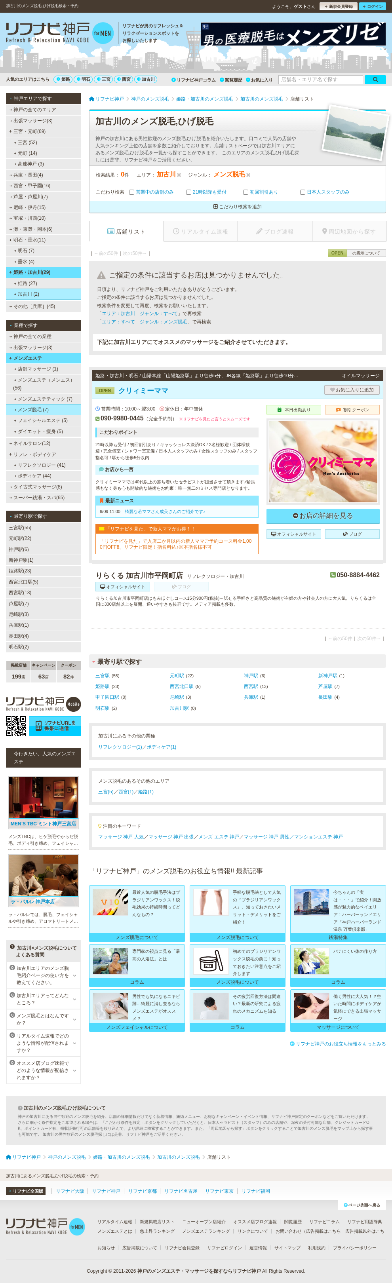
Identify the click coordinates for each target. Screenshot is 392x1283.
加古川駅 (179, 708)
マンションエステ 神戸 (318, 837)
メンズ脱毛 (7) (31, 409)
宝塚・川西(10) (28, 218)
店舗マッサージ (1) (36, 369)
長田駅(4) (19, 636)
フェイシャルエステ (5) (41, 420)
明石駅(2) (19, 647)
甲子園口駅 (107, 697)
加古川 (146, 79)
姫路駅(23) (20, 571)
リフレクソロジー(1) (120, 747)
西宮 (124, 79)
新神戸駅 (327, 676)
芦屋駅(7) (19, 603)
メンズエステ (25, 358)
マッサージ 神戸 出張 (171, 837)
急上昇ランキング (157, 1231)
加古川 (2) (26, 294)
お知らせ (106, 1247)
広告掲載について (139, 1247)
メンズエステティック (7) (43, 399)
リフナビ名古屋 (181, 1191)
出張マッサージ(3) (31, 121)
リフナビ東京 (219, 1191)
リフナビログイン (224, 1247)
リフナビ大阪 (70, 1191)
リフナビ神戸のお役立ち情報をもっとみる (338, 1044)
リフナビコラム (324, 1221)
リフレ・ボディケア (32, 454)
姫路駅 (102, 686)
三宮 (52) (25, 142)
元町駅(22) (20, 538)
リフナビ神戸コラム (193, 80)
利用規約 (316, 1247)
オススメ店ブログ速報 (255, 1221)
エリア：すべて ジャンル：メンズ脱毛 (144, 322)
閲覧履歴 (231, 80)
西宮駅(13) (20, 592)
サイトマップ (287, 1247)
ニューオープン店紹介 (204, 1221)
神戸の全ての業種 (30, 336)
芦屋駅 (325, 686)
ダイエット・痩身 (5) (38, 431)
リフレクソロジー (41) (40, 465)
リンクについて (253, 1231)
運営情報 (258, 1247)
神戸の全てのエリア (33, 109)
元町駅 (177, 676)
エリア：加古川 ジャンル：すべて (140, 313)
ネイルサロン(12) (30, 443)
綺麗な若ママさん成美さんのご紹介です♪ (165, 511)
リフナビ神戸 (106, 1191)
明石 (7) (24, 250)
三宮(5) (106, 792)
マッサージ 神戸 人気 (121, 837)
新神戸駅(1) (21, 560)
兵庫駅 (251, 697)
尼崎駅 (177, 697)
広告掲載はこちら (323, 1231)
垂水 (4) (24, 261)
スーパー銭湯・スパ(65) (37, 497)
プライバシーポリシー (355, 1247)
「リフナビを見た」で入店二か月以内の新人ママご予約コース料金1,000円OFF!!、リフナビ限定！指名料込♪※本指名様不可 (175, 543)
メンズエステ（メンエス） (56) (44, 384)
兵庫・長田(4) (26, 175)
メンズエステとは (114, 1231)
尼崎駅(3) (19, 614)
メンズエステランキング (206, 1231)
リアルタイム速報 (114, 1221)
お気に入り (259, 80)
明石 (83, 79)
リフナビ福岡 (256, 1191)
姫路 (63, 79)
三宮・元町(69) (27, 131)
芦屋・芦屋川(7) (29, 197)
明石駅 (102, 708)
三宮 (103, 79)
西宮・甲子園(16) (30, 185)
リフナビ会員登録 (182, 1247)
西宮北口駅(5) (23, 582)
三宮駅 (102, 676)
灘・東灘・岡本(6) (31, 229)
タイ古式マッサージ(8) (36, 487)
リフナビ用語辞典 (364, 1221)
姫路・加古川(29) (29, 272)
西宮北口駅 (182, 686)
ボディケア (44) (32, 476)
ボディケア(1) (162, 747)
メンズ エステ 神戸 (218, 837)
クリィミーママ (131, 391)
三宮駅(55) (20, 527)
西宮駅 (251, 686)
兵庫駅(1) (19, 625)
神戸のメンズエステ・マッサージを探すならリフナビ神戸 (199, 1271)
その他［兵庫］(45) (32, 306)
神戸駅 (251, 676)
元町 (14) (25, 153)
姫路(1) (146, 792)
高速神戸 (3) (29, 164)
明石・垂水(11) (27, 240)
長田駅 (325, 697)
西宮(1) (126, 792)
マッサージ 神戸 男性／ (269, 837)
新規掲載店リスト (157, 1221)
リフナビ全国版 (25, 1191)
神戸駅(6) (19, 549)
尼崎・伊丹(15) (28, 207)
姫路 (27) (25, 283)
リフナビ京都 (142, 1191)
